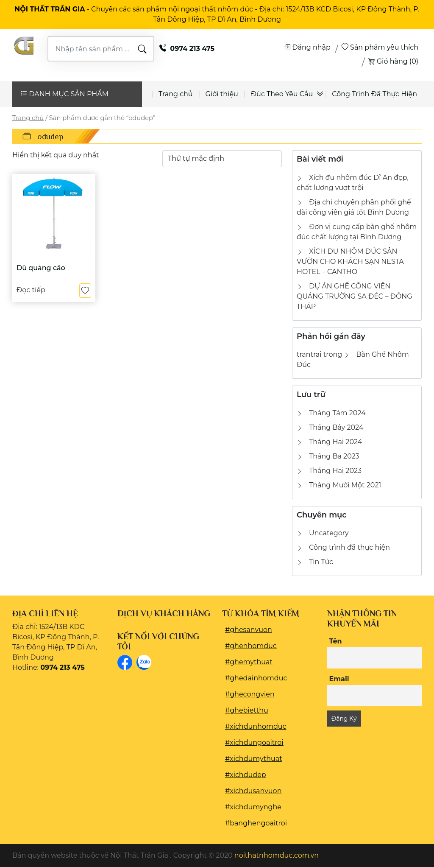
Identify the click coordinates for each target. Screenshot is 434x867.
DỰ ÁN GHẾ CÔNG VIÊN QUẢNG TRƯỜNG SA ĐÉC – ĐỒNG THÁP (354, 296)
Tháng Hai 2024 (335, 442)
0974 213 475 (186, 49)
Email (339, 679)
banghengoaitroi (258, 823)
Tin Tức (321, 562)
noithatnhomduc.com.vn (276, 855)
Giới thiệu (222, 94)
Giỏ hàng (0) (393, 61)
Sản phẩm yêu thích (380, 47)
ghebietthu (249, 710)
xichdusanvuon (255, 791)
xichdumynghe (255, 807)
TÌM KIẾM (142, 49)
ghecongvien (252, 694)
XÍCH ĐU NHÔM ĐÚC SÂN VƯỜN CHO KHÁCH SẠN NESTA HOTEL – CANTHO (350, 261)
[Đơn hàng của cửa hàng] (222, 158)
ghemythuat (251, 662)
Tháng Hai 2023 (335, 471)
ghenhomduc (253, 646)
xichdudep (248, 775)
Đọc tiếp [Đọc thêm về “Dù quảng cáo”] (31, 290)
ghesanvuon (251, 630)
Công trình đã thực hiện (349, 547)
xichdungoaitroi (257, 742)
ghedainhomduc (258, 678)
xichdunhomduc (258, 726)
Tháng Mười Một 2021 (345, 485)
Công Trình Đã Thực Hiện (374, 94)
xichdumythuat (256, 759)
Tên (335, 641)
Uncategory (329, 533)
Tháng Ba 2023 (334, 456)
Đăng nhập (307, 47)
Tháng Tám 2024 (337, 413)
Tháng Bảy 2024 (336, 427)
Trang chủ (176, 94)
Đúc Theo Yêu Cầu (282, 94)
